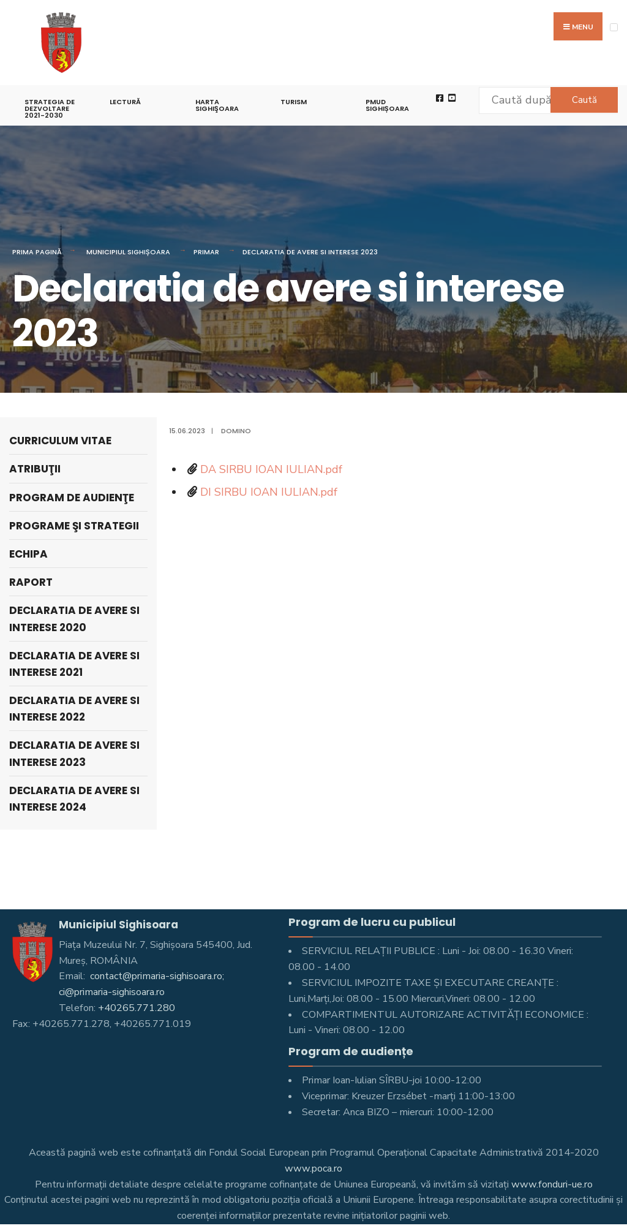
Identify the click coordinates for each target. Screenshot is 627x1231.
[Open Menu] (614, 27)
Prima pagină (37, 252)
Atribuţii (35, 468)
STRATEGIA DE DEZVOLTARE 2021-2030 (49, 108)
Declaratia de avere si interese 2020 (74, 618)
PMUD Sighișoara (387, 105)
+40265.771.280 (136, 1008)
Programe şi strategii (74, 525)
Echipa (28, 554)
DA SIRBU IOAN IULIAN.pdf (271, 469)
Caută (584, 100)
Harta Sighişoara (217, 105)
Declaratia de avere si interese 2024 (74, 798)
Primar (206, 252)
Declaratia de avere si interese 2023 (310, 252)
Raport (31, 582)
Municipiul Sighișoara (128, 252)
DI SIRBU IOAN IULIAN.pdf (268, 492)
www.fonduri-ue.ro (552, 1184)
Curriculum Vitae (60, 440)
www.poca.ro (313, 1168)
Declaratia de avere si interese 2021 (74, 664)
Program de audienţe (71, 497)
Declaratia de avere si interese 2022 (74, 708)
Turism (293, 102)
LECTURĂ (125, 102)
